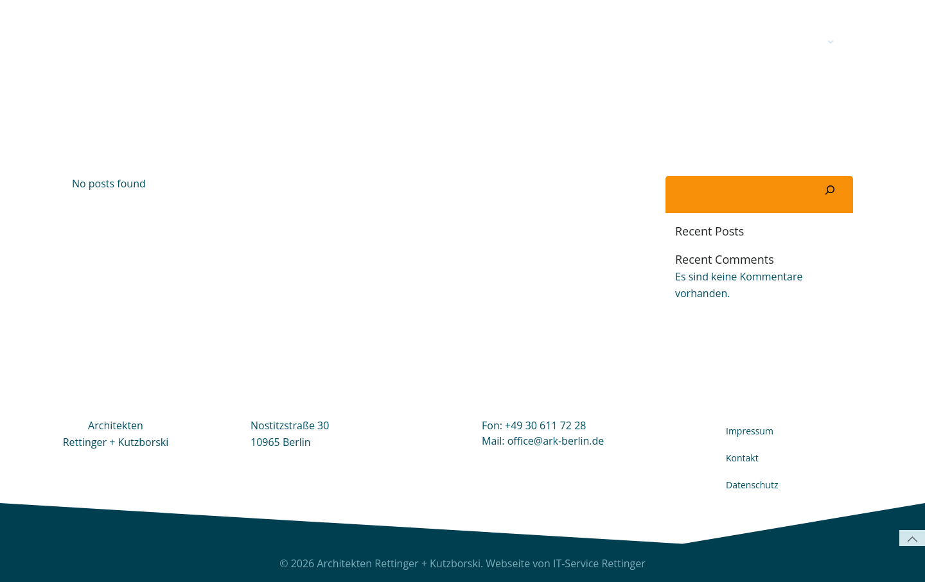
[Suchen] (830, 191)
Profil (668, 42)
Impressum (749, 431)
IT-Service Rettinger (599, 563)
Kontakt (731, 42)
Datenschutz (752, 485)
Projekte (808, 42)
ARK (619, 42)
